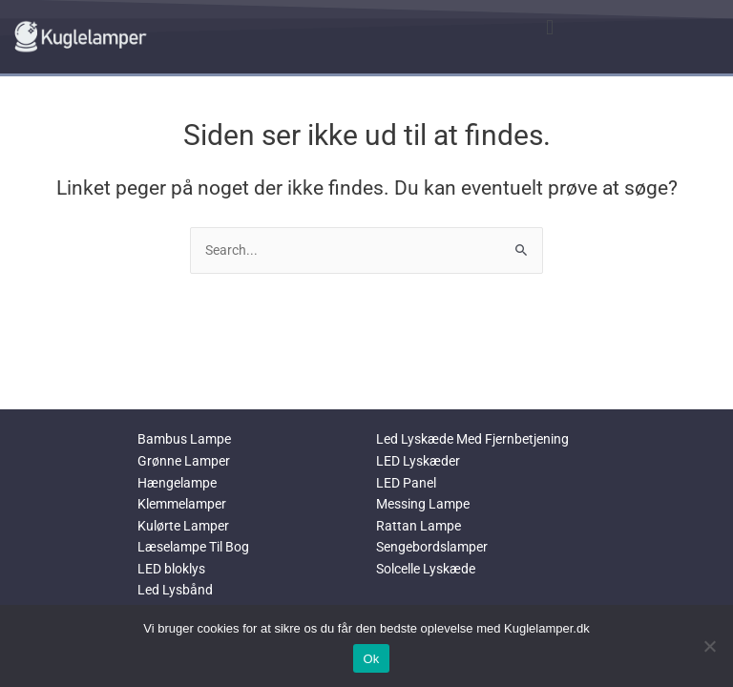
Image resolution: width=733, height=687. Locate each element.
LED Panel (406, 482)
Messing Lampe (423, 503)
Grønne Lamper (183, 460)
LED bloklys (171, 568)
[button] (549, 27)
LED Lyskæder (418, 460)
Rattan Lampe (418, 525)
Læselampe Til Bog (193, 546)
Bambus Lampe (184, 439)
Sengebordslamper (432, 546)
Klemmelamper (181, 503)
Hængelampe (177, 482)
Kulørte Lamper (183, 525)
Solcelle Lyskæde (425, 568)
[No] (709, 646)
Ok (371, 659)
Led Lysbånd (175, 589)
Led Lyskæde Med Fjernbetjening (472, 439)
